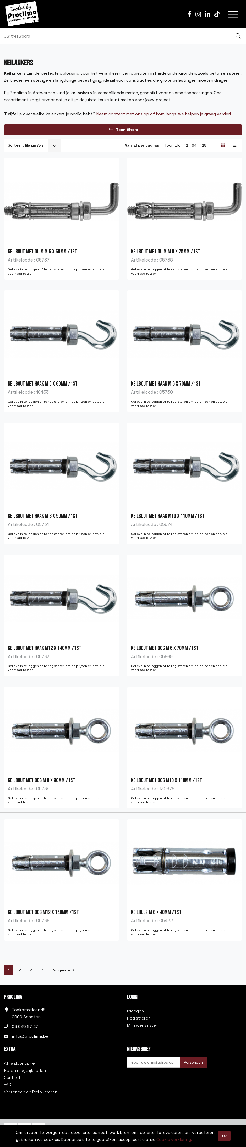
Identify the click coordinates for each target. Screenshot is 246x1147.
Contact (12, 1077)
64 (194, 145)
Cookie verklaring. (174, 1139)
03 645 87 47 (25, 1026)
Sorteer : (26, 145)
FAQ (7, 1084)
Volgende (63, 970)
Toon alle (173, 145)
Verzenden (193, 1062)
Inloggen (135, 1011)
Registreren (139, 1018)
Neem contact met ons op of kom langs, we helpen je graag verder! (163, 114)
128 (203, 145)
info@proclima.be (30, 1036)
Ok (224, 1136)
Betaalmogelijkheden (25, 1070)
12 (186, 145)
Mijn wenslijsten (142, 1025)
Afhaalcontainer (20, 1063)
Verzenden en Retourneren (30, 1092)
